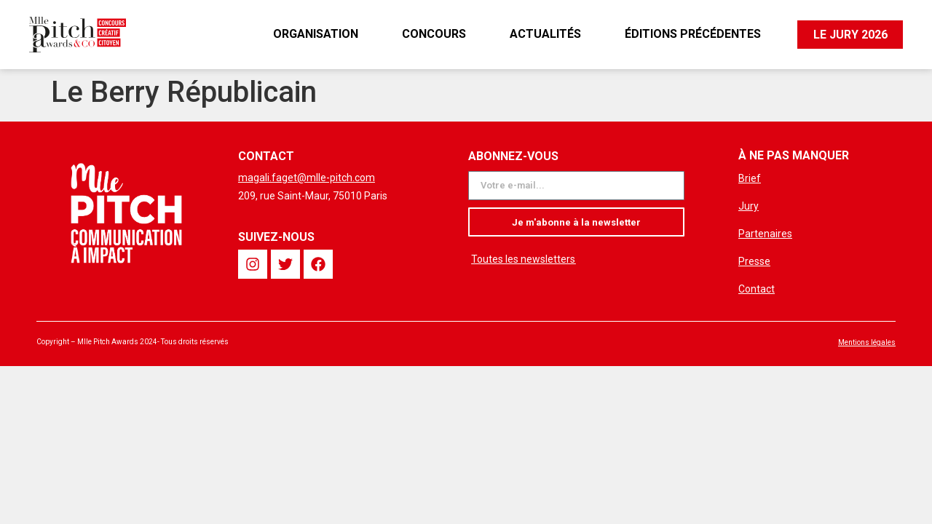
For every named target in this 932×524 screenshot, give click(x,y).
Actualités (544, 34)
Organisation (315, 34)
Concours (433, 34)
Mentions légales (867, 342)
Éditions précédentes (692, 34)
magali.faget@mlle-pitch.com (306, 177)
